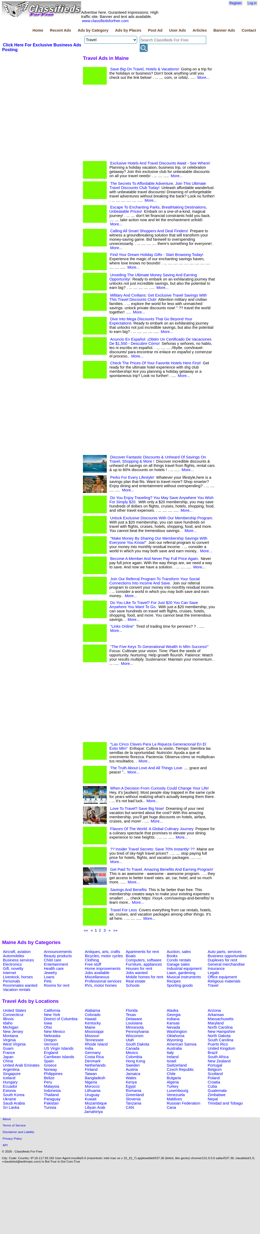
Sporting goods (180, 985)
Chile (171, 1074)
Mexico (132, 1053)
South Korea (13, 1095)
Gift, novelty (13, 968)
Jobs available (97, 973)
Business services (18, 960)
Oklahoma (175, 1036)
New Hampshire (221, 1031)
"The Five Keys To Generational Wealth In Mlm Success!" (159, 647)
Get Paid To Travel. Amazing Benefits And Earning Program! (161, 869)
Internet (9, 973)
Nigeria (91, 1082)
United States (14, 1010)
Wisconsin (134, 1036)
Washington (177, 1031)
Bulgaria (174, 1078)
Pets (48, 981)
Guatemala (217, 1090)
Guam (8, 1048)
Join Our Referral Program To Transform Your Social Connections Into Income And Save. (154, 581)
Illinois (8, 1019)
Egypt (131, 1086)
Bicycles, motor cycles (104, 956)
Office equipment (222, 977)
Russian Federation (183, 1103)
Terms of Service (14, 1125)
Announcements (58, 952)
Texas (131, 1015)
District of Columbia (60, 1019)
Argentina (11, 1069)
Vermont (51, 1044)
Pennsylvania (137, 1031)
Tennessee (94, 1040)
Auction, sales (179, 952)
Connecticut (13, 1015)
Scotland (215, 1074)
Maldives (174, 1099)
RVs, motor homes (101, 985)
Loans (49, 977)
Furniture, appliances (144, 964)
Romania (133, 1090)
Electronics (12, 964)
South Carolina (220, 1040)
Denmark (92, 1061)
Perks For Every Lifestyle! (132, 477)
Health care (54, 968)
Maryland (216, 1023)
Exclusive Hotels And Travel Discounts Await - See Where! (160, 163)
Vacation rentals (16, 990)
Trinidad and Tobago (225, 1103)
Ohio (48, 1027)
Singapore (12, 1074)
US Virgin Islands (58, 1048)
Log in (252, 3)
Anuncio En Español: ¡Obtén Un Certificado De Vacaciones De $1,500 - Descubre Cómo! (160, 341)
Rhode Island (96, 1044)
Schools (133, 985)
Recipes (174, 981)
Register (235, 3)
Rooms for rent (56, 985)
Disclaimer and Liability (18, 1132)
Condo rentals (179, 960)
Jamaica (133, 1074)
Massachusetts (221, 1019)
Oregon (50, 1040)
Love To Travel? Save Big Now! (137, 808)
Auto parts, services (225, 952)
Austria (132, 1069)
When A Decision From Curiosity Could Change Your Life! (159, 788)
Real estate (135, 981)
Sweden (133, 1065)
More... (203, 77)
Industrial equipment (184, 968)
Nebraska (52, 1036)
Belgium (215, 1069)
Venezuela (176, 1095)
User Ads (177, 30)
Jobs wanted (136, 973)
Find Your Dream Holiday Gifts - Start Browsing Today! (156, 255)
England (51, 1053)
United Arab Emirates (21, 1065)
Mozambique (96, 1103)
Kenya (131, 1082)
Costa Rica (94, 1057)
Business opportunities (227, 956)
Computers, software (143, 960)
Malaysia (51, 1086)
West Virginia (14, 1044)
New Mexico (54, 1031)
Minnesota (135, 1027)
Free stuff (93, 964)
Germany (93, 1053)
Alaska (172, 1010)
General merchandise (226, 964)
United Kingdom (221, 1048)
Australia (174, 1048)
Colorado (92, 1015)
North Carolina (220, 1027)
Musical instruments (184, 977)
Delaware (134, 1019)
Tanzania (133, 1103)
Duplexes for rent (222, 960)
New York (52, 1015)
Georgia (173, 1015)
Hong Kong (135, 1061)
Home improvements (102, 968)
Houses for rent (139, 968)
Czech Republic (180, 1069)
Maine (90, 1027)
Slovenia (133, 1099)
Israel (171, 1061)
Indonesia (52, 1090)
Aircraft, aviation (17, 952)
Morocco (92, 1086)
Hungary (10, 1082)
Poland (214, 1078)
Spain (49, 1061)
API (5, 1145)
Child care (52, 960)
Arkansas (216, 1015)
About (7, 1119)
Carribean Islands (59, 1057)
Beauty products (58, 956)
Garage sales (178, 964)
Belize (49, 1078)
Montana (10, 1036)
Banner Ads (224, 30)
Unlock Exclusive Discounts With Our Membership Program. (161, 518)
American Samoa (181, 1044)
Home (37, 30)
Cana (171, 1107)
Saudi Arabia (14, 1103)
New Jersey (13, 1031)
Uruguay (92, 1095)
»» (115, 930)
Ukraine (9, 1099)
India (89, 1048)
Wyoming (175, 1040)
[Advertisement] (41, 92)
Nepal (213, 1099)
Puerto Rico (218, 1044)
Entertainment (56, 964)
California (52, 1010)
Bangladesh (95, 1078)
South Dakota (137, 1044)
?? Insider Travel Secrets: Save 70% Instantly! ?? (152, 849)
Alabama (92, 1010)
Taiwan (91, 1074)
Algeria (173, 1082)
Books (172, 956)
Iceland (9, 1078)
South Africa (218, 1057)
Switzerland (177, 1065)
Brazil (212, 1053)
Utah (130, 1040)
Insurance (216, 968)
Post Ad (155, 30)
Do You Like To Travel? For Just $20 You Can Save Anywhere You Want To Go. (153, 605)
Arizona (214, 1010)
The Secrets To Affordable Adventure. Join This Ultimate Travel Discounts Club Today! (157, 185)
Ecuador (10, 1086)
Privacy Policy (12, 1138)
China (8, 1061)
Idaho (8, 1023)
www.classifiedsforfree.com (105, 21)
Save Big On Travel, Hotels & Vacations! (144, 69)
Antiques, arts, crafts (102, 952)
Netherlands (95, 1065)
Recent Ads (60, 30)
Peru (48, 1082)
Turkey (172, 1086)
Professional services (103, 981)
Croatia (214, 1082)
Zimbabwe (217, 1095)
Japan (8, 1057)
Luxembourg (177, 1090)
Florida (132, 1010)
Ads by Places (128, 30)
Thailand (51, 1095)
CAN (130, 1107)
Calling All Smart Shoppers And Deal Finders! (149, 231)
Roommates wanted (20, 985)
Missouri (92, 1036)
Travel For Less (123, 910)
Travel (213, 985)
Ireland (173, 1057)
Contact (249, 30)
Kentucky (93, 1023)
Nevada (173, 1027)
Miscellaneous (97, 977)
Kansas (173, 1023)
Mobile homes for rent (144, 977)
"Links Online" (122, 626)
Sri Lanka (11, 1107)
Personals (11, 981)
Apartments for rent (142, 952)
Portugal (215, 1065)
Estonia (9, 1090)
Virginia (9, 1040)
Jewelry (50, 973)
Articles (200, 30)
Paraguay (52, 1099)
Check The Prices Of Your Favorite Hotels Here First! (155, 363)
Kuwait (90, 1099)
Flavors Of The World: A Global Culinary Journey (152, 829)
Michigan (10, 1027)
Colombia (134, 1057)
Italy (170, 1053)
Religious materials (224, 981)
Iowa (48, 1023)
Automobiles (13, 956)
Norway (50, 1069)
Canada (132, 1048)
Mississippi (94, 1031)
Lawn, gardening (181, 973)
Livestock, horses (18, 977)
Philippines (53, 1074)
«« (86, 930)
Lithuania (93, 1090)
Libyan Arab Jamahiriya (94, 1109)
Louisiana (134, 1023)
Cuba (212, 1086)
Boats (131, 956)
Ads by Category (93, 30)
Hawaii (90, 1019)
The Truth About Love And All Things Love (146, 768)
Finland (91, 1069)
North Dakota (219, 1036)
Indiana (173, 1019)
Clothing (92, 960)
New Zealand (219, 1061)
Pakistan (51, 1103)
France (9, 1053)
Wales (131, 1078)
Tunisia (50, 1107)
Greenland (135, 1095)
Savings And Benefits (128, 890)
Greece (50, 1065)
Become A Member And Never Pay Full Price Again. (154, 558)
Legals (213, 973)
